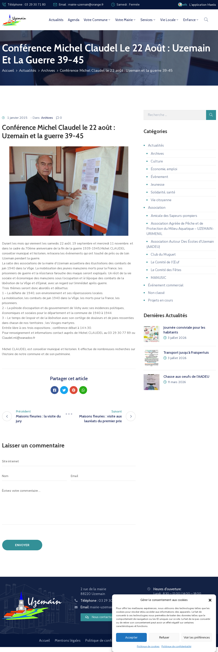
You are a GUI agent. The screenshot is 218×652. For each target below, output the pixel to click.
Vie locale (169, 20)
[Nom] (34, 476)
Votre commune (97, 20)
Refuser (164, 637)
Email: (105, 607)
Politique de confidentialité (176, 646)
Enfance (191, 20)
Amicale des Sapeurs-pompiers (174, 215)
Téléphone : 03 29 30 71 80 (27, 5)
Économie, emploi (164, 169)
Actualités (56, 20)
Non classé (156, 293)
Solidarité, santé (163, 192)
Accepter (131, 637)
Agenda (73, 20)
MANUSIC (158, 277)
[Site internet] (69, 461)
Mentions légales (68, 640)
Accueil (8, 70)
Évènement (159, 177)
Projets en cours (160, 300)
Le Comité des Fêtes (166, 270)
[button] (210, 600)
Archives (48, 70)
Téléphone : (101, 601)
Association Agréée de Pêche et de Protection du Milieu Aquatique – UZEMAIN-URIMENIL (180, 228)
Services (148, 20)
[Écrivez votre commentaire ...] (69, 505)
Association (156, 207)
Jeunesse (157, 184)
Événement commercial (165, 285)
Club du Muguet (163, 254)
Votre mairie (125, 20)
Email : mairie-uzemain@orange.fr (81, 5)
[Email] (103, 476)
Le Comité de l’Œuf (165, 262)
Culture (157, 161)
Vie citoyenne (161, 200)
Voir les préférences (197, 637)
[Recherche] (175, 115)
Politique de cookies (148, 646)
